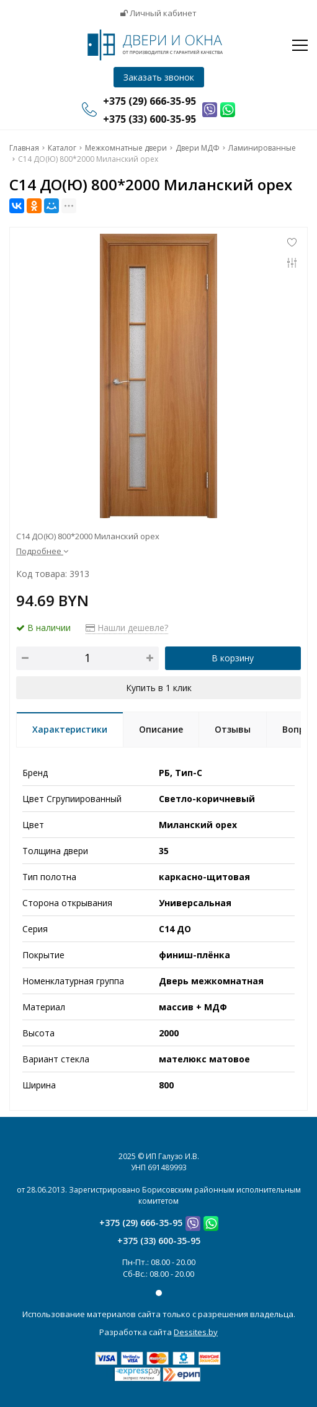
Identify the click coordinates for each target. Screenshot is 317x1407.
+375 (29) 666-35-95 (140, 1222)
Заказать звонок (158, 77)
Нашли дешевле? (127, 627)
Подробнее (42, 551)
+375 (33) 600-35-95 (158, 1240)
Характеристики (69, 729)
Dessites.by (196, 1332)
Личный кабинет (158, 13)
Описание (161, 729)
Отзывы (233, 729)
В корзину (233, 658)
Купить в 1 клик (159, 688)
